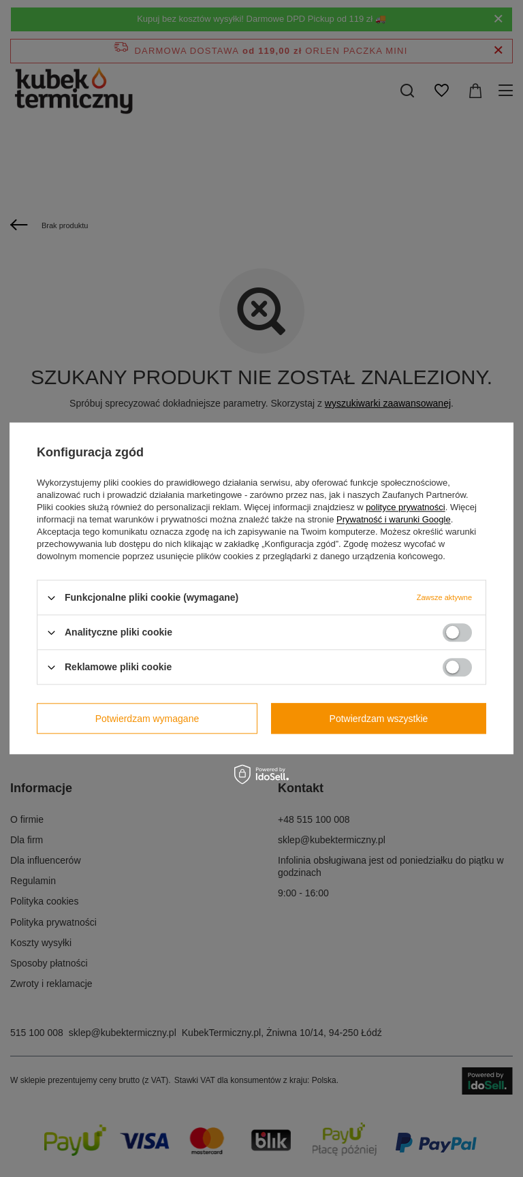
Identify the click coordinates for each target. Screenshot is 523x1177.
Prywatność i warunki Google (393, 519)
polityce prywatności (405, 507)
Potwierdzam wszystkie (379, 718)
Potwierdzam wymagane (147, 718)
